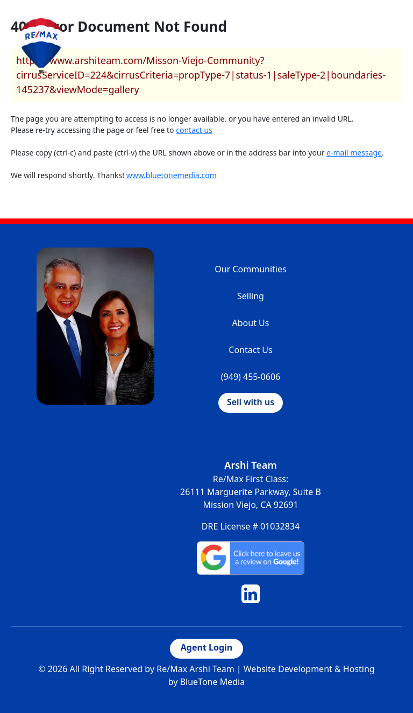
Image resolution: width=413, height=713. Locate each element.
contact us (194, 130)
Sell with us (250, 402)
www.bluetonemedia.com (171, 175)
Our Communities (250, 269)
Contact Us (250, 350)
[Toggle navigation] (379, 45)
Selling (250, 296)
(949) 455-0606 (250, 377)
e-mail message (354, 152)
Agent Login (206, 647)
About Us (250, 323)
